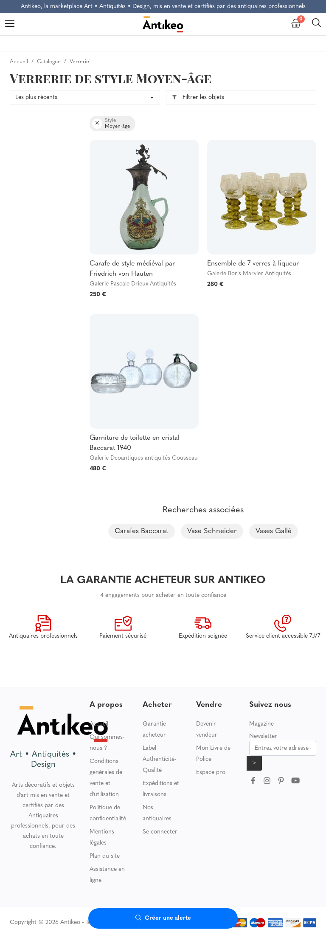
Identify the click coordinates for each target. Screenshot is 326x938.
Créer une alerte (163, 918)
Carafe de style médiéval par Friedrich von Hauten (132, 268)
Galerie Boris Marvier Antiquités (249, 274)
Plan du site (105, 856)
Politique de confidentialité (108, 813)
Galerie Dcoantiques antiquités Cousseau (144, 458)
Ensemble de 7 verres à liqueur (253, 263)
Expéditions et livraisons (161, 789)
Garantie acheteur (154, 729)
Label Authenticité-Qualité (159, 759)
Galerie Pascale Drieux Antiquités (133, 284)
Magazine (261, 724)
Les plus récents (36, 97)
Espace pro (210, 772)
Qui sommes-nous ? (107, 743)
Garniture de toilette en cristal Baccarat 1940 (135, 443)
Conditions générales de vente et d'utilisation (106, 778)
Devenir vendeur (206, 729)
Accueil (99, 724)
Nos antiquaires (157, 813)
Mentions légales (102, 837)
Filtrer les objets (197, 97)
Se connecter (160, 832)
